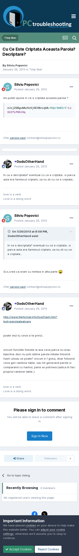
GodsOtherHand (29, 161)
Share (18, 458)
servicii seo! (17, 137)
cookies (30, 525)
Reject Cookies (48, 549)
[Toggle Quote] (9, 231)
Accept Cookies (18, 549)
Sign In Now (39, 436)
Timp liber (35, 69)
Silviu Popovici (17, 65)
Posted (30, 89)
